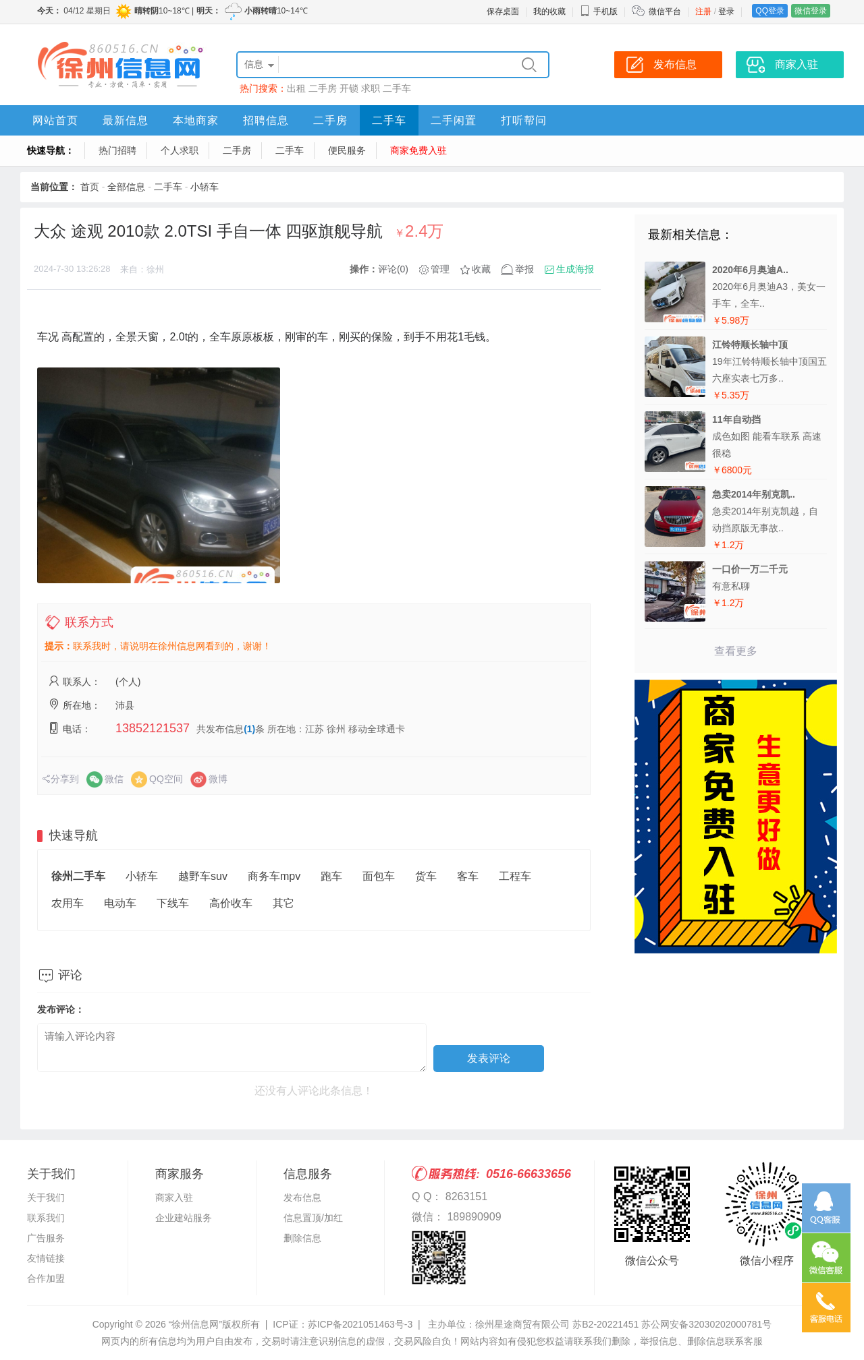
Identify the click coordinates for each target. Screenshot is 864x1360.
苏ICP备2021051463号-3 (360, 1324)
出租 (296, 88)
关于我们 (46, 1197)
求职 (370, 88)
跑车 (331, 876)
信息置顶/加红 (313, 1217)
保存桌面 (503, 11)
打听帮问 (524, 120)
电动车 (120, 903)
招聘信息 (266, 120)
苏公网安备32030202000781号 (706, 1324)
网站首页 (55, 120)
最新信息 (125, 120)
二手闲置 (454, 120)
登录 (726, 11)
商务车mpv (274, 876)
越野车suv (202, 876)
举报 (524, 269)
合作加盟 (46, 1278)
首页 (89, 186)
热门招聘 (117, 150)
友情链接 (46, 1258)
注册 (703, 11)
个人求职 (179, 150)
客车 (468, 876)
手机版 (599, 11)
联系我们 (46, 1217)
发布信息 (302, 1197)
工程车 (515, 876)
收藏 (481, 269)
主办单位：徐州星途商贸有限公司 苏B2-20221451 (533, 1324)
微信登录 (810, 11)
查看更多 (735, 651)
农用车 (67, 903)
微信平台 (665, 11)
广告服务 (46, 1238)
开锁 (349, 88)
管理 (440, 269)
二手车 (397, 88)
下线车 (173, 903)
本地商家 (196, 120)
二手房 (322, 88)
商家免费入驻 (418, 150)
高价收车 (230, 903)
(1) (249, 728)
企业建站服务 (183, 1217)
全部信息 (126, 186)
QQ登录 (769, 11)
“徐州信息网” (195, 1324)
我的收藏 (549, 11)
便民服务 (347, 150)
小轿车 (204, 186)
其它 (283, 903)
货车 (426, 876)
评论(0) (393, 269)
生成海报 (575, 269)
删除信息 (302, 1238)
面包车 (378, 876)
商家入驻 (174, 1197)
